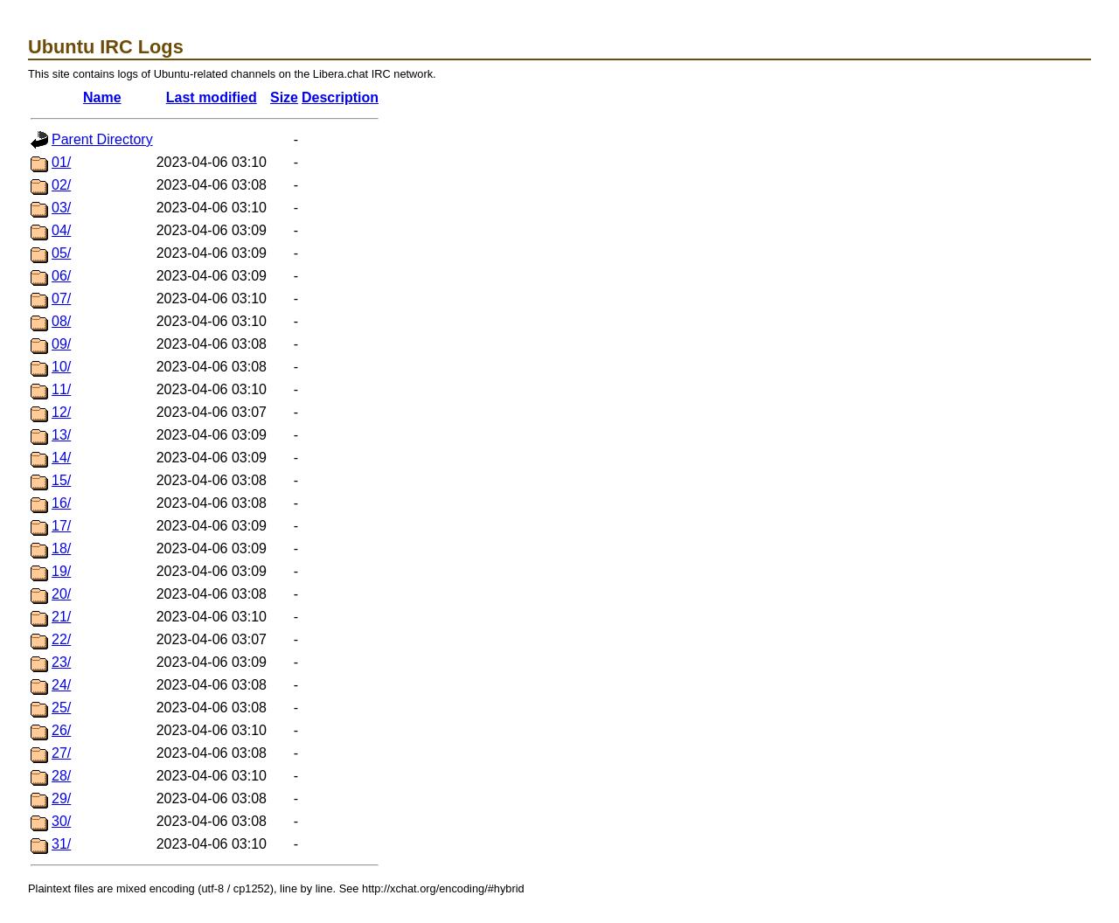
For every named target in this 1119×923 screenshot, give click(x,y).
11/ (61, 389)
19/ (61, 571)
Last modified (211, 97)
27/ (61, 753)
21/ (61, 616)
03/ (61, 207)
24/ (61, 684)
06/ (61, 275)
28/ (61, 775)
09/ (61, 344)
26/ (61, 730)
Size (284, 97)
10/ (61, 366)
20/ (61, 593)
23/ (61, 662)
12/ (61, 412)
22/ (61, 639)
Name (102, 97)
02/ (61, 184)
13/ (61, 434)
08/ (61, 321)
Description (340, 97)
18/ (61, 548)
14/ (61, 457)
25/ (61, 707)
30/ (61, 821)
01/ (61, 162)
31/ (61, 843)
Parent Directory (102, 139)
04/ (61, 230)
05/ (61, 253)
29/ (61, 798)
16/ (61, 503)
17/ (61, 525)
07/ (61, 298)
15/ (61, 480)
